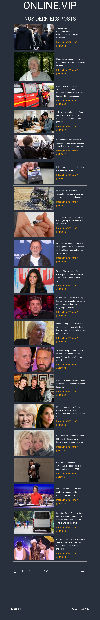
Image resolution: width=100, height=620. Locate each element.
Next (83, 571)
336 (46, 571)
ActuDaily (85, 609)
